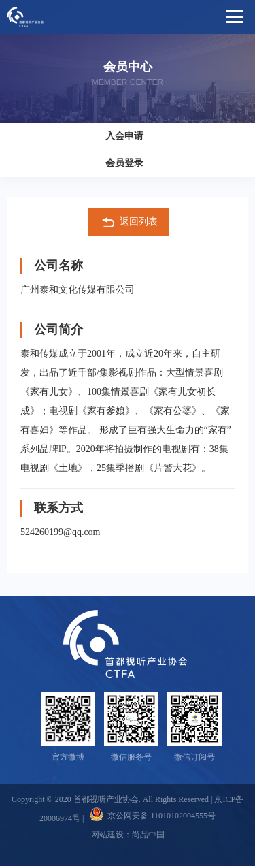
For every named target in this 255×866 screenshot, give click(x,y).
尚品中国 (148, 834)
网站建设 (107, 834)
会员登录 (124, 163)
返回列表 (129, 222)
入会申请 (124, 136)
